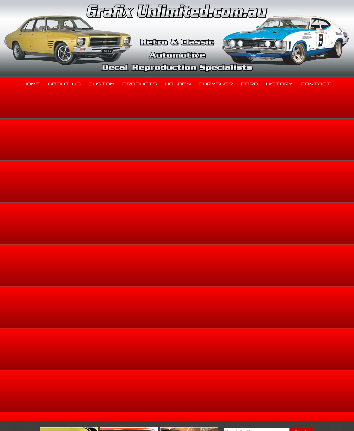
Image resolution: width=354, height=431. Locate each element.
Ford (249, 83)
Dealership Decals (302, 171)
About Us (64, 83)
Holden (178, 83)
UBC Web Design (180, 421)
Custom (102, 83)
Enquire (215, 237)
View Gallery (194, 133)
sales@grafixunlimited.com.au (64, 392)
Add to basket (215, 226)
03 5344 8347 (49, 379)
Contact (316, 83)
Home (31, 83)
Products (140, 83)
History (279, 83)
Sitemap (43, 421)
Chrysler (216, 83)
